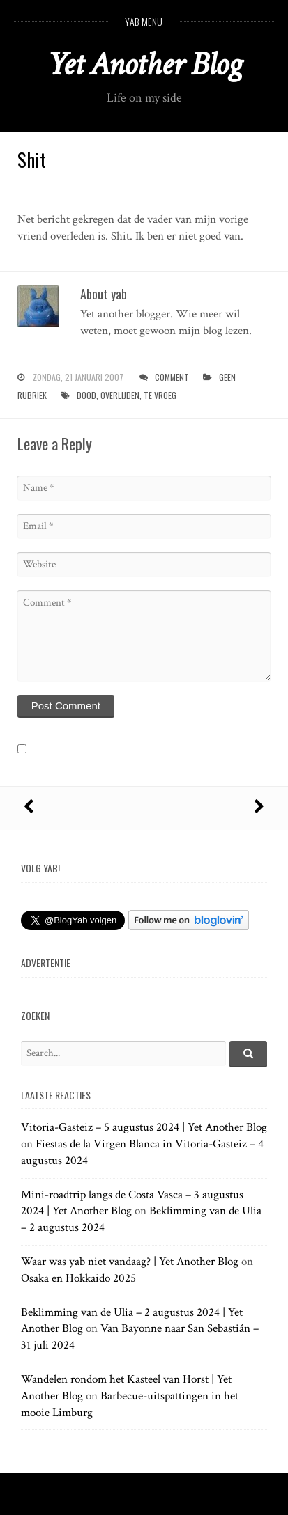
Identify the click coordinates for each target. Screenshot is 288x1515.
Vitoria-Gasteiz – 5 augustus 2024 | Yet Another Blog (144, 1127)
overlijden (119, 395)
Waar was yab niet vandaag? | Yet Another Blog (129, 1261)
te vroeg (160, 395)
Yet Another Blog (144, 64)
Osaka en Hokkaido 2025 (78, 1278)
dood (86, 395)
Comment (172, 377)
